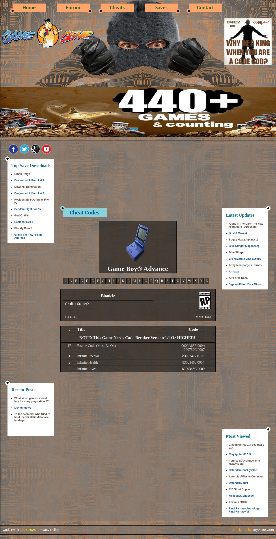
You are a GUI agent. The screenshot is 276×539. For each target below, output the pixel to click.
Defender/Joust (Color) (243, 470)
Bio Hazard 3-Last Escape (245, 258)
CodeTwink (11, 529)
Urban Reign (22, 174)
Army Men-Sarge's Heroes (245, 265)
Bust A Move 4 (238, 233)
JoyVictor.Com (263, 529)
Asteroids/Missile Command (246, 476)
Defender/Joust (238, 483)
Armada (234, 271)
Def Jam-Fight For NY (27, 209)
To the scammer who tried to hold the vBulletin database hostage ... (32, 417)
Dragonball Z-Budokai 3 (29, 180)
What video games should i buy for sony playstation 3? (31, 400)
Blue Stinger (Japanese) (244, 246)
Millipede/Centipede (241, 495)
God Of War (21, 215)
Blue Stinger (236, 252)
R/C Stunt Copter (239, 489)
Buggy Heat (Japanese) (243, 239)
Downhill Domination (27, 186)
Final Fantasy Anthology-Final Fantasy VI (244, 510)
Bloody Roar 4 (23, 228)
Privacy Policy (48, 529)
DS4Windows (22, 407)
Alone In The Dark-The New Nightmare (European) (246, 225)
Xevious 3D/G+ (238, 502)
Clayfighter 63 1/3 (240, 454)
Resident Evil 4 (23, 221)
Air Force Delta (238, 278)
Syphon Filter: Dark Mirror (245, 284)
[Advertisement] (30, 313)
